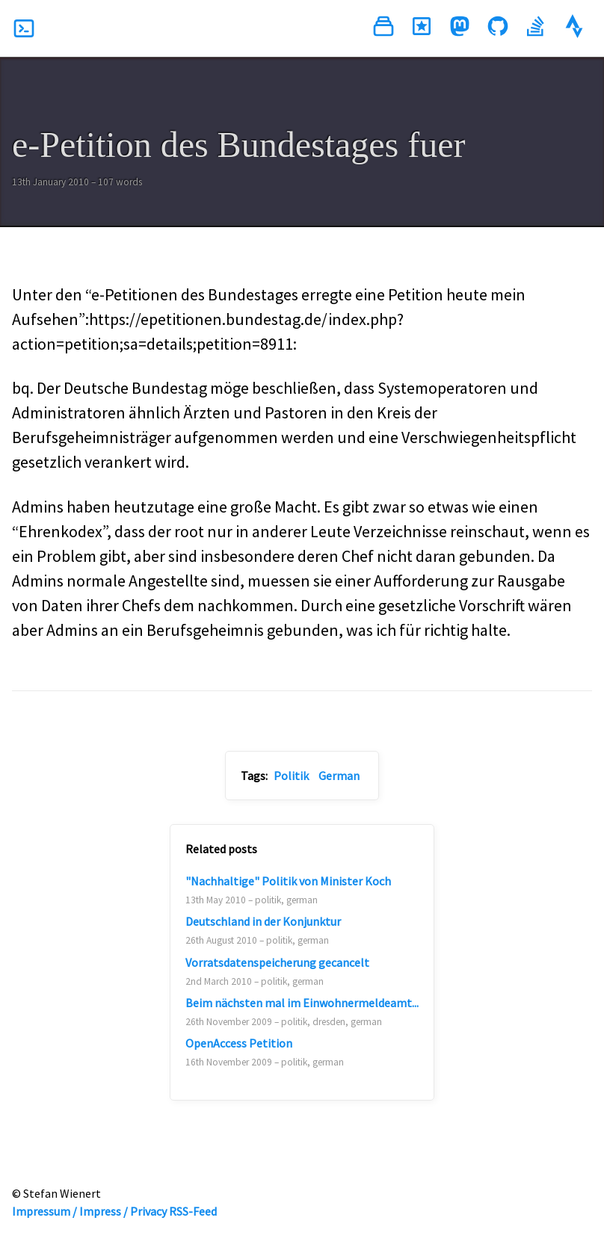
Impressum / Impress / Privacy (89, 1211)
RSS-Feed (193, 1211)
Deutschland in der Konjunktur (263, 921)
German (339, 775)
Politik (291, 775)
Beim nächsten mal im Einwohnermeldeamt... (302, 1002)
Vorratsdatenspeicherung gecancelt (277, 962)
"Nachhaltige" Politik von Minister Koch (288, 880)
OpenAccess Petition (238, 1043)
